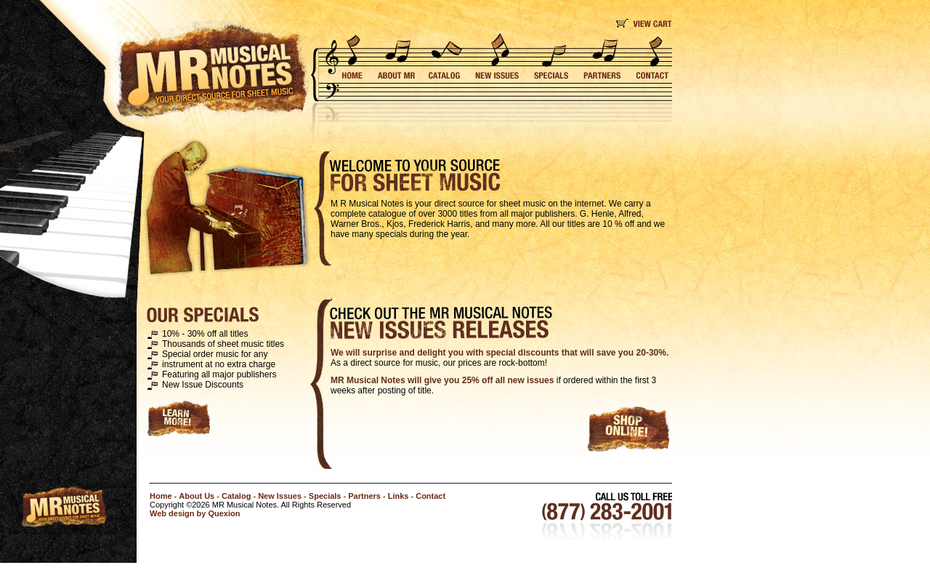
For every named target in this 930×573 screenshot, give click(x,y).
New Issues (280, 496)
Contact (430, 496)
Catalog (236, 496)
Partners (364, 496)
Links (398, 496)
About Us (196, 496)
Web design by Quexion (195, 513)
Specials (325, 496)
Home (161, 496)
